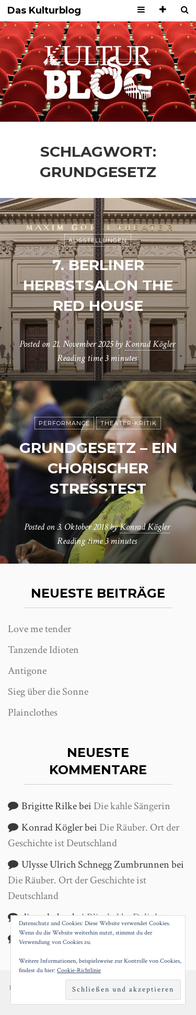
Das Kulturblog (44, 10)
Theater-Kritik (128, 423)
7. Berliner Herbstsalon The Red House (98, 285)
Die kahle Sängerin (132, 806)
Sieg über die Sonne (48, 691)
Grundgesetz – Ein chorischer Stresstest (98, 468)
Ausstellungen (97, 240)
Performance (64, 423)
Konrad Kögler (150, 344)
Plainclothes (32, 712)
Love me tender (39, 629)
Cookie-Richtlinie (79, 970)
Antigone (27, 671)
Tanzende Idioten (43, 650)
